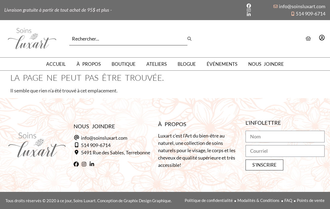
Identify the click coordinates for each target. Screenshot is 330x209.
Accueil (56, 64)
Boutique (124, 64)
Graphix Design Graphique (147, 200)
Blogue (187, 64)
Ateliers (156, 64)
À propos (89, 64)
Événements (222, 64)
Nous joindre (266, 64)
